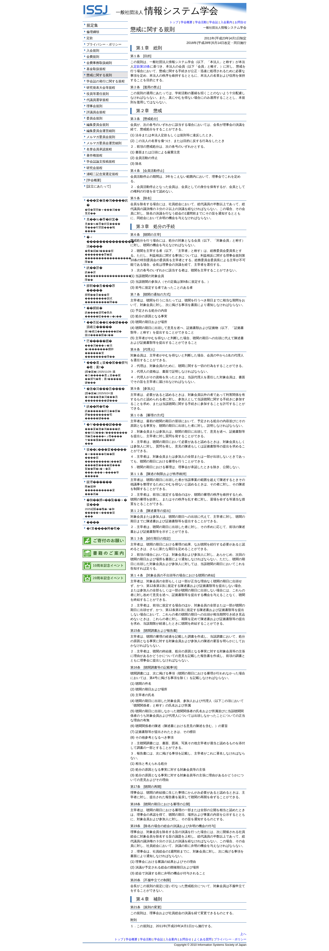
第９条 (135, 388)
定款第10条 (142, 66)
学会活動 (201, 22)
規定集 (92, 25)
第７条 (135, 294)
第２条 (135, 87)
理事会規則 (94, 106)
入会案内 (226, 22)
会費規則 (92, 56)
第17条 (135, 786)
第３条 (135, 119)
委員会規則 (94, 118)
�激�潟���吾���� (105, 389)
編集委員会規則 (97, 124)
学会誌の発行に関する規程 (105, 81)
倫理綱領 (92, 32)
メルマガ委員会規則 (100, 137)
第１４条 (136, 575)
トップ (174, 22)
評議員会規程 (96, 112)
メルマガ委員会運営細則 (103, 143)
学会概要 (186, 22)
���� (92, 522)
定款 (89, 38)
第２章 (142, 110)
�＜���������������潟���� (107, 241)
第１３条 (136, 538)
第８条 (135, 349)
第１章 (142, 47)
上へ (243, 934)
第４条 (135, 170)
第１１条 (136, 474)
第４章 (142, 899)
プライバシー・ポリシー (103, 44)
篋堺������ (99, 482)
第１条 (135, 56)
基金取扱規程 (96, 69)
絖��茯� (94, 268)
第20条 (135, 880)
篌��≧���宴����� (106, 449)
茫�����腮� (99, 341)
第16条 (135, 667)
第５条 (135, 198)
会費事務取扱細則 (99, 63)
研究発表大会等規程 (100, 87)
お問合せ (240, 22)
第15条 (135, 630)
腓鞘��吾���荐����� (100, 288)
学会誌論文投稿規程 (100, 161)
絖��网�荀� (97, 406)
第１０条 (136, 415)
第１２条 (136, 510)
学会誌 (213, 22)
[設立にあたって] (98, 186)
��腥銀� (94, 308)
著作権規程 (94, 155)
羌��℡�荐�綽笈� (102, 219)
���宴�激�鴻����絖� (107, 203)
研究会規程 (94, 168)
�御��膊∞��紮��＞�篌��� (106, 502)
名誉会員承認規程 (99, 149)
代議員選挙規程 (97, 100)
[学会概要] (93, 180)
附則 (133, 920)
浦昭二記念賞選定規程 (102, 174)
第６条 (135, 234)
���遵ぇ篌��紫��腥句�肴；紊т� (107, 365)
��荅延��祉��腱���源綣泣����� (107, 324)
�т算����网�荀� (103, 528)
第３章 (142, 226)
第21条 (135, 907)
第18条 (135, 804)
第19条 (135, 826)
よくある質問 (203, 939)
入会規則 (92, 50)
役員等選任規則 (97, 94)
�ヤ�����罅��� (103, 424)
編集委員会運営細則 (100, 131)
